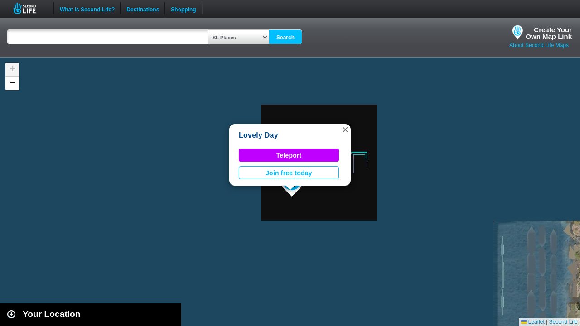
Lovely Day (258, 135)
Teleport (289, 155)
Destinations (142, 8)
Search (285, 37)
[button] (345, 129)
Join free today (289, 173)
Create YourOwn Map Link (549, 33)
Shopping (183, 8)
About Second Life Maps (539, 45)
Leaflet (532, 322)
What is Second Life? (87, 8)
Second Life (30, 8)
